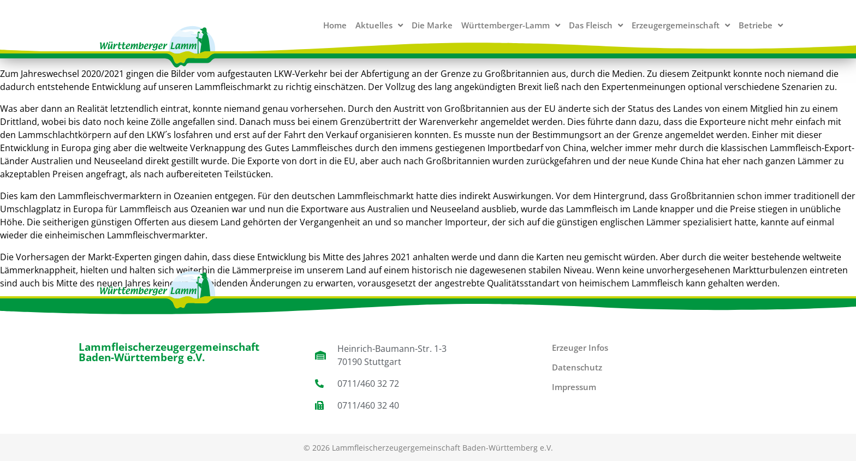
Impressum (574, 386)
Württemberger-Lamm (510, 25)
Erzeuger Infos (580, 347)
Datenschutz (577, 367)
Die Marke (432, 25)
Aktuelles (379, 25)
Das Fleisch (596, 25)
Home (335, 25)
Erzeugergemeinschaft (681, 25)
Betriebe (761, 25)
